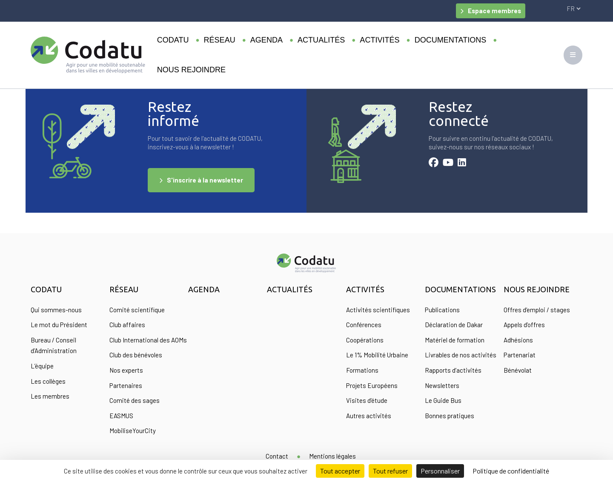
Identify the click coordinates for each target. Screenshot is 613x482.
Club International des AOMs (148, 340)
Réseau (219, 40)
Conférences (363, 324)
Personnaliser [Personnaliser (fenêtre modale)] (440, 471)
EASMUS (121, 415)
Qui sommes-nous (56, 310)
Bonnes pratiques (449, 415)
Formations (362, 370)
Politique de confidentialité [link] (511, 471)
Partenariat (520, 355)
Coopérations (365, 340)
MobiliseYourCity (132, 430)
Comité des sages (134, 400)
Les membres (50, 396)
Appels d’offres (524, 324)
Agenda (266, 40)
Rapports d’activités (453, 370)
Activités (379, 40)
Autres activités (368, 415)
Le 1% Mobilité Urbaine (377, 355)
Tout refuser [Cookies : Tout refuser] (390, 471)
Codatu (173, 40)
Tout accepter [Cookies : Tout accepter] (340, 471)
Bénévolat (518, 370)
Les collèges (48, 381)
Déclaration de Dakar (454, 324)
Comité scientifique (137, 310)
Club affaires (127, 324)
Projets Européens (372, 385)
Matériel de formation (454, 340)
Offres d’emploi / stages (537, 310)
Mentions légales (332, 456)
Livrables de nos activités (460, 355)
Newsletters (442, 385)
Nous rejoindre (191, 70)
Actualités (321, 40)
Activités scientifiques (378, 310)
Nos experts (126, 370)
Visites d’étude (366, 400)
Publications (442, 310)
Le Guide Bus (443, 400)
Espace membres (494, 10)
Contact (277, 456)
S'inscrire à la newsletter (205, 180)
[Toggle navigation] (573, 55)
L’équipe (42, 366)
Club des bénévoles (135, 355)
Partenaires (125, 385)
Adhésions (518, 340)
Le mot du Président (59, 324)
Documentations (451, 40)
